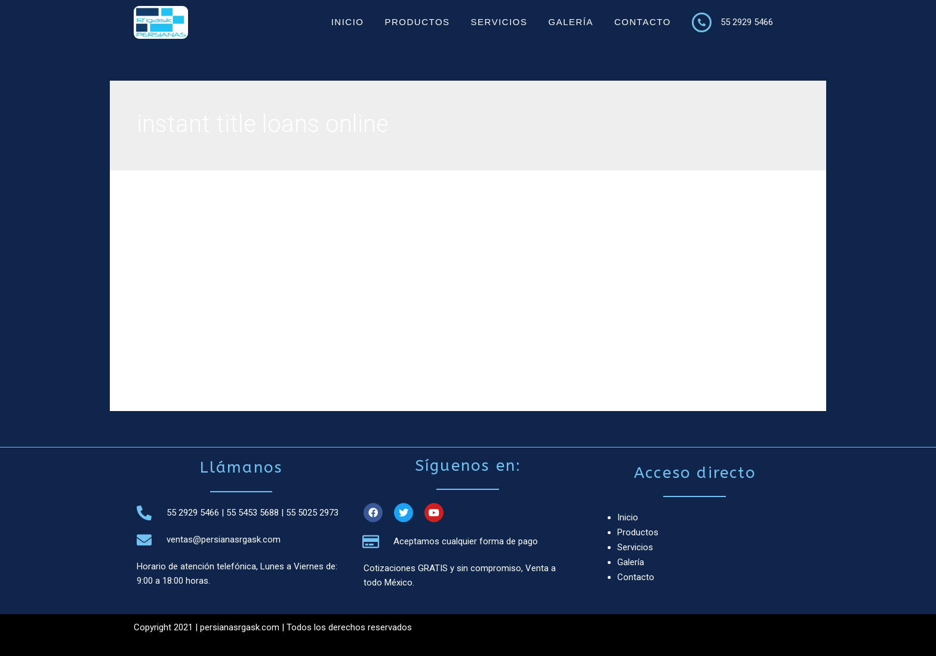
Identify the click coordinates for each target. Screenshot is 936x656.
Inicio (347, 22)
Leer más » (191, 355)
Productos (416, 22)
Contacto (642, 22)
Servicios (499, 22)
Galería (570, 22)
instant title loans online (216, 274)
